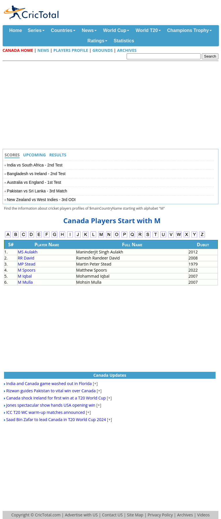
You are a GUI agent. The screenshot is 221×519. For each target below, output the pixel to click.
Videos (203, 515)
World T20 (147, 30)
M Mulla (25, 282)
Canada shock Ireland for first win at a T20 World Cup (56, 398)
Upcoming (34, 155)
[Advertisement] (112, 105)
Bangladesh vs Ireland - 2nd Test (36, 173)
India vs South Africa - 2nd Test (34, 165)
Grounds (102, 50)
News (88, 30)
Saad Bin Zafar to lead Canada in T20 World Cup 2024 (56, 419)
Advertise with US (81, 515)
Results (57, 155)
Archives (127, 50)
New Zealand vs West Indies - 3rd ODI (41, 199)
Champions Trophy (188, 30)
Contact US (112, 515)
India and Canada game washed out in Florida (49, 383)
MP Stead (26, 264)
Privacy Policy (160, 515)
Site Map (135, 515)
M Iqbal (25, 276)
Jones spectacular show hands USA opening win (50, 405)
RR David (26, 258)
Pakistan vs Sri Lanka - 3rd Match (37, 191)
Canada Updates (109, 375)
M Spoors (26, 270)
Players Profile (70, 50)
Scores (12, 155)
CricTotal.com (47, 515)
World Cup (114, 30)
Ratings (95, 40)
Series (34, 30)
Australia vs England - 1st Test (34, 182)
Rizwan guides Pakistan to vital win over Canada (51, 390)
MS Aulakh (27, 252)
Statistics (124, 40)
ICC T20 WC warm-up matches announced (45, 412)
